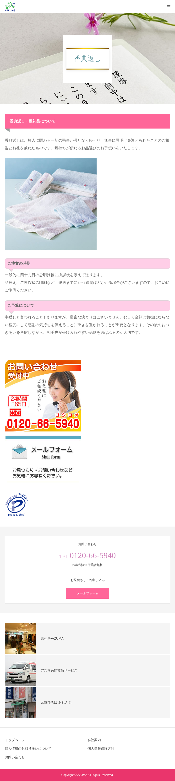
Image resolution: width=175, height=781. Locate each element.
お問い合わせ (15, 757)
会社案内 (94, 740)
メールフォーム (87, 593)
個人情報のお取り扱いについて (28, 748)
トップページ (15, 740)
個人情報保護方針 (101, 748)
